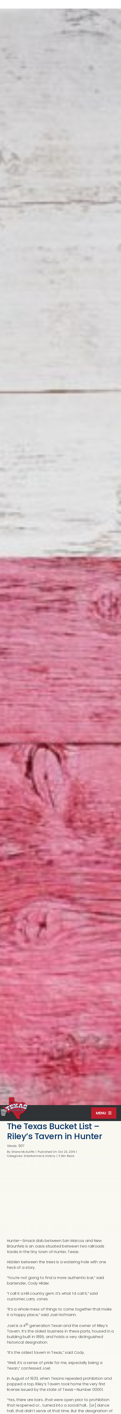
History (50, 1156)
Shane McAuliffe (23, 1152)
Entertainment (34, 1156)
